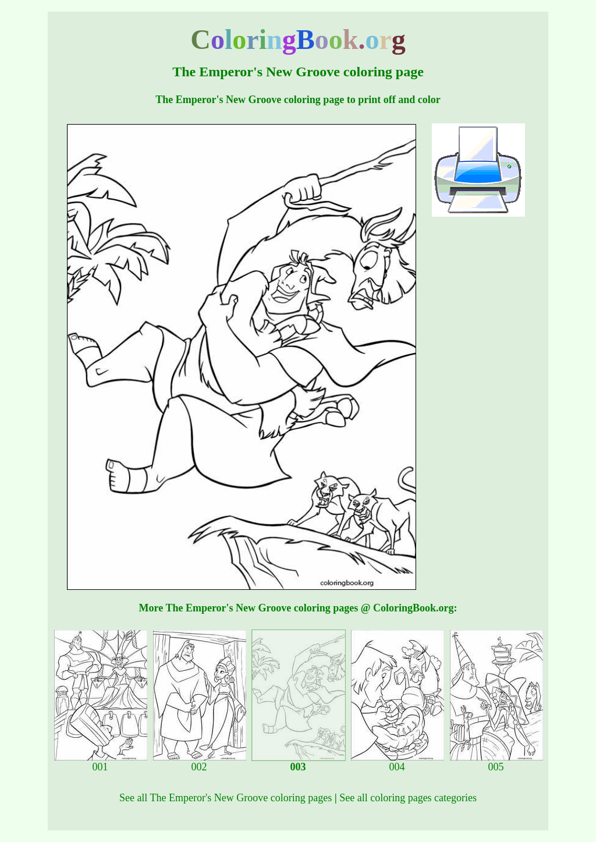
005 (496, 762)
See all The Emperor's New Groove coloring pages (225, 798)
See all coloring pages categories (408, 798)
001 (101, 762)
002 (199, 762)
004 (397, 762)
